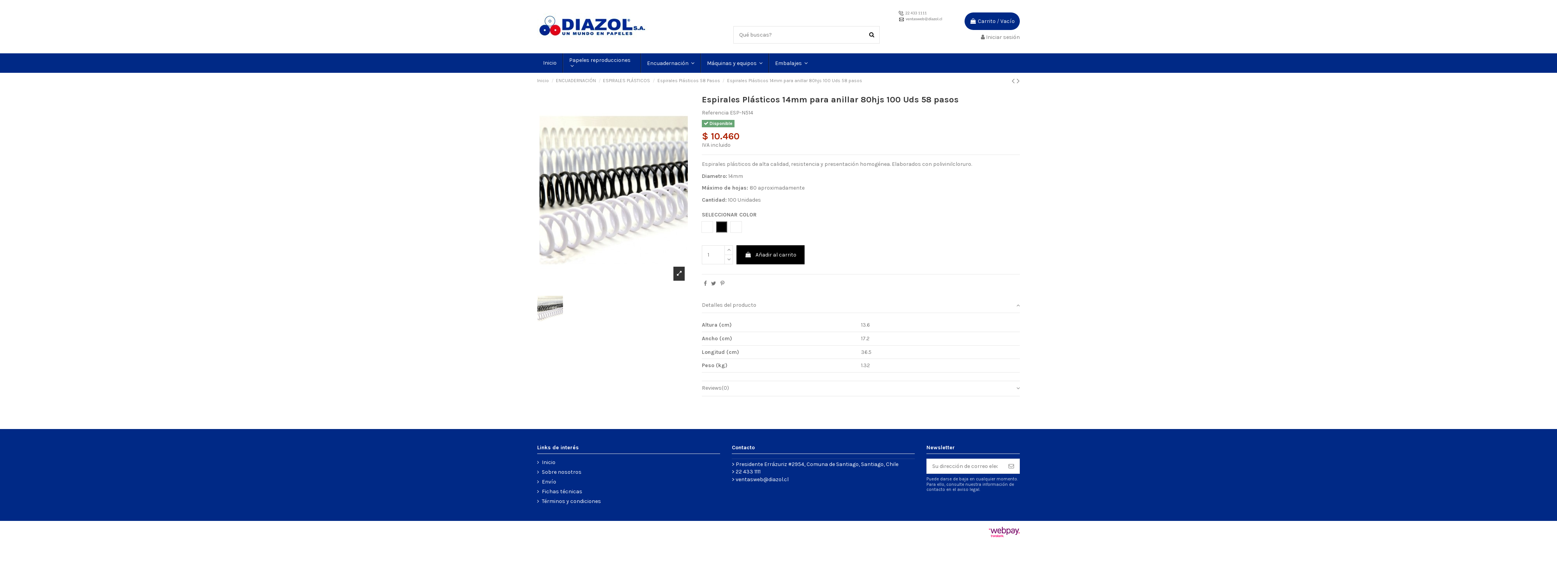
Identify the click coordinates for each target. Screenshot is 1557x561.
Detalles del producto (861, 305)
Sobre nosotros (562, 472)
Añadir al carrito (770, 254)
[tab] (861, 305)
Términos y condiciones (571, 501)
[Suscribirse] (1011, 466)
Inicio (548, 462)
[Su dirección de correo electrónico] (965, 466)
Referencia (715, 112)
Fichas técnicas (562, 491)
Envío (549, 481)
